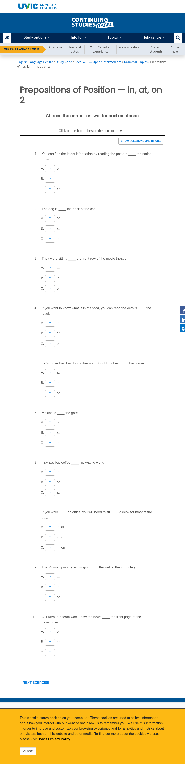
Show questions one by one (141, 140)
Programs (55, 47)
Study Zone (64, 62)
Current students (156, 49)
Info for (77, 37)
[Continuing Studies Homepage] (7, 38)
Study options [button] (35, 37)
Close (28, 751)
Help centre (152, 37)
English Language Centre (22, 49)
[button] (178, 38)
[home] (93, 22)
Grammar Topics (136, 62)
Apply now (175, 49)
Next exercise (36, 682)
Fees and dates (74, 49)
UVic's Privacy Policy (53, 739)
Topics (113, 37)
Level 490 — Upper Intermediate (98, 62)
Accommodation (131, 47)
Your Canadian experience (100, 49)
